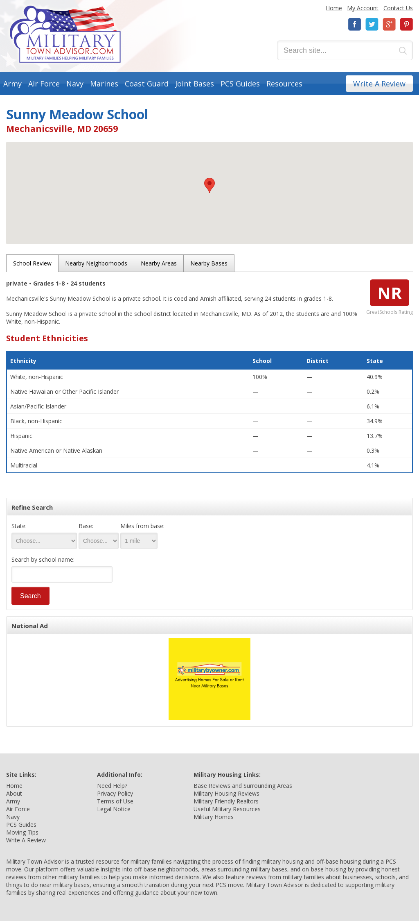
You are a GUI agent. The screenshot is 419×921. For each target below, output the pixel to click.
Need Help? (112, 785)
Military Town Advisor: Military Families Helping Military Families (65, 34)
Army (12, 83)
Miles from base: (142, 526)
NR (389, 292)
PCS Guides (240, 83)
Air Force (44, 83)
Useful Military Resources (227, 809)
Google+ (389, 24)
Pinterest (406, 24)
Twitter (371, 24)
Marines (104, 83)
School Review (32, 263)
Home (334, 8)
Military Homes (214, 817)
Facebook (354, 24)
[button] (209, 185)
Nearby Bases (209, 263)
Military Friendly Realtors (226, 801)
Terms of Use (115, 801)
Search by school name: (42, 559)
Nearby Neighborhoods (96, 263)
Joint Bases (194, 83)
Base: (86, 526)
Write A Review (379, 83)
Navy (74, 83)
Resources (284, 83)
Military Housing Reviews (226, 793)
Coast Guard (147, 83)
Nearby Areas (159, 263)
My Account (362, 8)
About (14, 793)
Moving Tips (22, 832)
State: (19, 526)
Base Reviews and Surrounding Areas (243, 785)
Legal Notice (114, 809)
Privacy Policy (115, 793)
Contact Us (398, 8)
